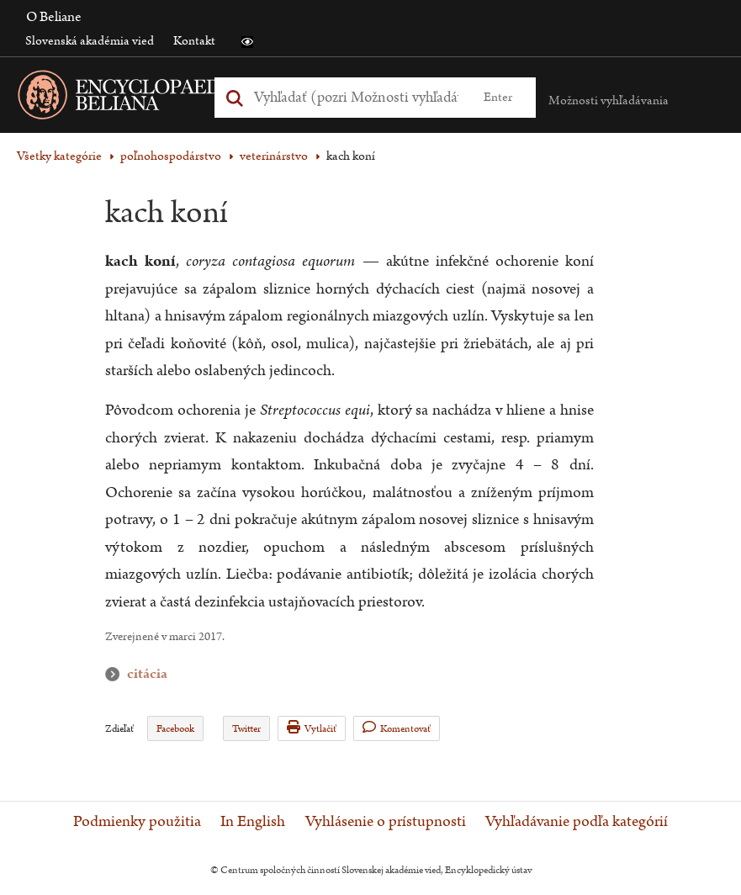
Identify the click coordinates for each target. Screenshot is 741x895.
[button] (247, 42)
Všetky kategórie (59, 156)
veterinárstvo (274, 156)
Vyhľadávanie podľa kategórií (576, 822)
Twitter (246, 729)
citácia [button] (116, 674)
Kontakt (194, 41)
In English (252, 822)
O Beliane (54, 17)
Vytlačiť (311, 728)
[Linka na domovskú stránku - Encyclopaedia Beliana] (155, 98)
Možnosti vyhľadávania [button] (608, 100)
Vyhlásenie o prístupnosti (385, 822)
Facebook (175, 729)
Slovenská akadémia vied (89, 41)
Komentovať (397, 728)
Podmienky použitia (137, 822)
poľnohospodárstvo (170, 156)
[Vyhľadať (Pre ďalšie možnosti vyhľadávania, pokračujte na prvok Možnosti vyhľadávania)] (355, 97)
